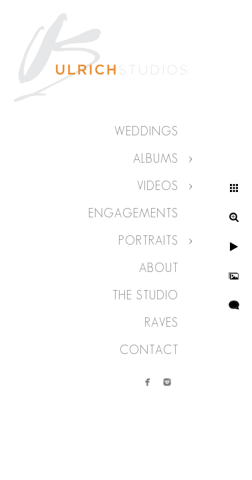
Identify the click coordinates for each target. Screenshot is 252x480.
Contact (149, 350)
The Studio (145, 295)
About (158, 268)
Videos (157, 186)
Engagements (133, 213)
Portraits (148, 240)
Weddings (146, 131)
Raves (161, 322)
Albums (155, 158)
